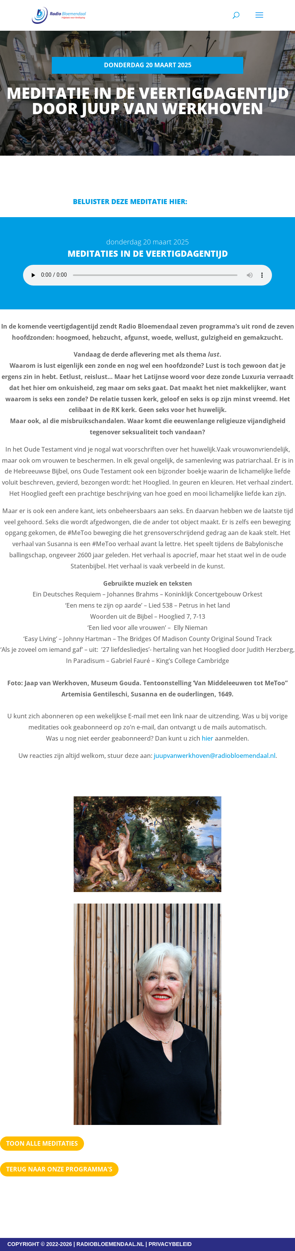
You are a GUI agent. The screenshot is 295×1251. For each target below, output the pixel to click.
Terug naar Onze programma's (59, 1169)
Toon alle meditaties (42, 1143)
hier (207, 738)
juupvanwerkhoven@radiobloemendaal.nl (214, 755)
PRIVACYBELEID (170, 1244)
